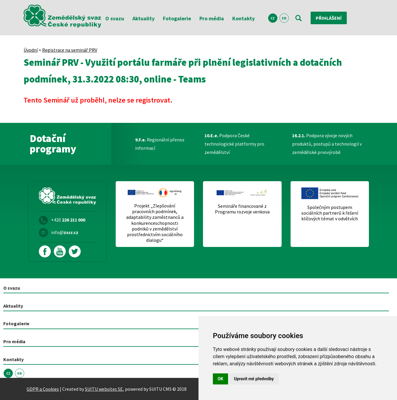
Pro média (211, 18)
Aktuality (143, 18)
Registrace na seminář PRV (69, 50)
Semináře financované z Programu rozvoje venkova (242, 209)
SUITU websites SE (104, 389)
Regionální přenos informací (159, 144)
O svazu (114, 18)
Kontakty (243, 18)
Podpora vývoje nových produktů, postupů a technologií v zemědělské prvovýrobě (327, 143)
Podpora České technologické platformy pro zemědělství (234, 143)
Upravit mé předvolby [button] (254, 378)
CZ (273, 18)
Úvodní (31, 50)
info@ (64, 232)
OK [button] (220, 378)
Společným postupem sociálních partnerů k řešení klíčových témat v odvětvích (329, 213)
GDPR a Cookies (43, 389)
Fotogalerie (177, 18)
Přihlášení (329, 18)
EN (284, 18)
